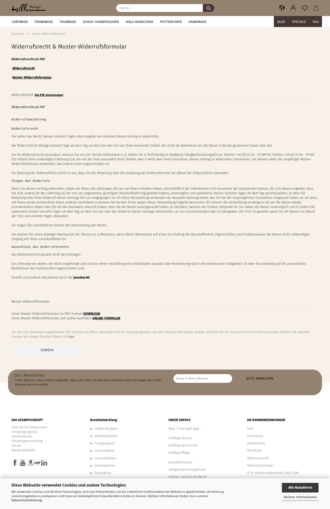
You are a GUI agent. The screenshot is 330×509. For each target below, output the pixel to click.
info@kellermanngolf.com (187, 470)
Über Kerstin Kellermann (29, 427)
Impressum (255, 436)
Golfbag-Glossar (180, 438)
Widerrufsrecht (258, 458)
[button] (282, 8)
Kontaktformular (180, 462)
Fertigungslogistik (24, 432)
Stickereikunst (21, 436)
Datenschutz (256, 443)
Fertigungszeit (105, 443)
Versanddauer (105, 451)
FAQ (316, 22)
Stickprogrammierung (27, 441)
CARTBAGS (20, 22)
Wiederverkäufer (23, 450)
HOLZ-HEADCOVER (139, 22)
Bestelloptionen (106, 436)
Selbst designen (106, 429)
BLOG (281, 22)
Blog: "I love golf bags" (184, 429)
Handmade (197, 22)
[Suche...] (208, 8)
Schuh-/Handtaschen (101, 22)
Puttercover (171, 22)
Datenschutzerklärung (26, 500)
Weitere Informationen (300, 497)
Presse (16, 446)
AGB (250, 429)
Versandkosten (105, 458)
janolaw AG (82, 277)
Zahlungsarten (105, 466)
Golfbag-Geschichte (182, 445)
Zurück (47, 350)
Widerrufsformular (260, 466)
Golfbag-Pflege (179, 453)
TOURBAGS (68, 22)
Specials (299, 22)
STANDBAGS (44, 22)
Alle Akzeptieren (300, 488)
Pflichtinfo (254, 451)
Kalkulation (103, 473)
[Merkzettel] (305, 8)
